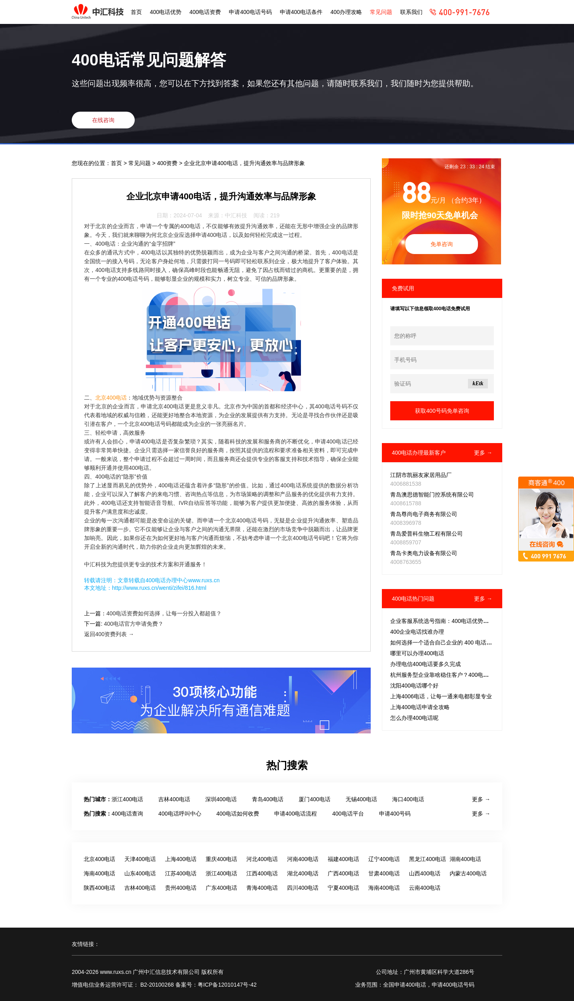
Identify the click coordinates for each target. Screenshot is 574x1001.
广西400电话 (343, 873)
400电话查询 (127, 813)
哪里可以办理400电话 (417, 653)
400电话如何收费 (237, 813)
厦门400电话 (314, 799)
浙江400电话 (127, 799)
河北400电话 (262, 859)
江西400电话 (262, 873)
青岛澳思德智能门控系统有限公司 (432, 494)
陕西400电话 (99, 888)
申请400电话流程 (295, 813)
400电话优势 (165, 12)
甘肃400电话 (384, 873)
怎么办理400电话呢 (414, 718)
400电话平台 (348, 813)
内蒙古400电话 (468, 873)
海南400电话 (99, 873)
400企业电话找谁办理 (417, 632)
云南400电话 (424, 888)
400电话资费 (205, 12)
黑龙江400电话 (427, 859)
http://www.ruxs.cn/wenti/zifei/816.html (159, 588)
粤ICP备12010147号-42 (227, 984)
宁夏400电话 (343, 888)
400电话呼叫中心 (179, 813)
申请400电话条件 (301, 12)
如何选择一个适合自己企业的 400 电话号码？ (446, 642)
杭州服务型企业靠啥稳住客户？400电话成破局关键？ (456, 675)
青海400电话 (262, 888)
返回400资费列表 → (109, 634)
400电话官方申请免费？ (133, 624)
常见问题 (381, 12)
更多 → (483, 452)
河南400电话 (302, 859)
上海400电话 (181, 859)
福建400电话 (343, 859)
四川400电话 (302, 888)
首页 (136, 12)
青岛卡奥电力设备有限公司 (423, 553)
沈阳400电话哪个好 (414, 685)
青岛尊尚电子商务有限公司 (423, 514)
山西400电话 (424, 873)
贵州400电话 (181, 888)
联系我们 (411, 12)
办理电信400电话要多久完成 (425, 664)
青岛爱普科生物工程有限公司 (426, 533)
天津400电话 (140, 859)
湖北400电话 (302, 873)
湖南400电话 (465, 859)
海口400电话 (408, 799)
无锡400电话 (361, 799)
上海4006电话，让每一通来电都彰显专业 (441, 696)
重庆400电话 (221, 859)
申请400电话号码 (250, 12)
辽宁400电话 (384, 859)
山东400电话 (140, 873)
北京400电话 (111, 397)
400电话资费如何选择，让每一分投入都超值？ (164, 613)
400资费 (168, 163)
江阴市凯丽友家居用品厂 (421, 475)
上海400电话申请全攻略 (420, 707)
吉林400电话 (174, 799)
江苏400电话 (181, 873)
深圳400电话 (221, 799)
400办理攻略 (346, 12)
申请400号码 (395, 813)
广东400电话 (221, 888)
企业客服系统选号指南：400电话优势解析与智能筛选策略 (461, 621)
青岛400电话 (267, 799)
